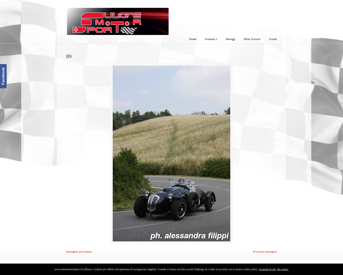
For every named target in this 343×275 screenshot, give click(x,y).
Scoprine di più (267, 269)
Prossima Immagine (265, 251)
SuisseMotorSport (137, 18)
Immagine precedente (79, 251)
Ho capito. (282, 269)
